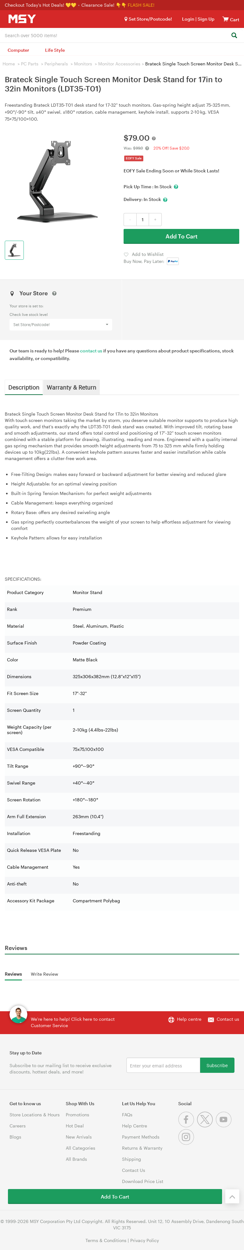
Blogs (15, 1137)
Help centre (189, 1019)
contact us (91, 350)
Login (188, 19)
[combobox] (122, 35)
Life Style (55, 50)
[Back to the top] (232, 1196)
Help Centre (134, 1125)
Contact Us (133, 1170)
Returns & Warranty (142, 1148)
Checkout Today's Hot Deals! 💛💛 (41, 5)
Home (9, 63)
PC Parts (29, 63)
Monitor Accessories (119, 63)
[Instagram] (187, 1143)
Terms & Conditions (105, 1240)
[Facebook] (187, 1125)
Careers (18, 1125)
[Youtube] (224, 1125)
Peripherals (56, 63)
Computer (18, 50)
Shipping (131, 1159)
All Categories (80, 1148)
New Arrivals (79, 1137)
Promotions (77, 1114)
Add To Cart (182, 236)
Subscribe (217, 1065)
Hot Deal (75, 1125)
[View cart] (225, 19)
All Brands (76, 1159)
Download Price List (142, 1181)
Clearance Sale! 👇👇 (103, 5)
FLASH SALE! (141, 5)
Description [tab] (23, 387)
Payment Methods (140, 1137)
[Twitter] (206, 1125)
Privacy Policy (144, 1240)
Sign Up (205, 19)
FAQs (127, 1114)
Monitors (83, 63)
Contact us (228, 1019)
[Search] (234, 35)
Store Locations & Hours (35, 1114)
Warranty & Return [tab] (71, 387)
